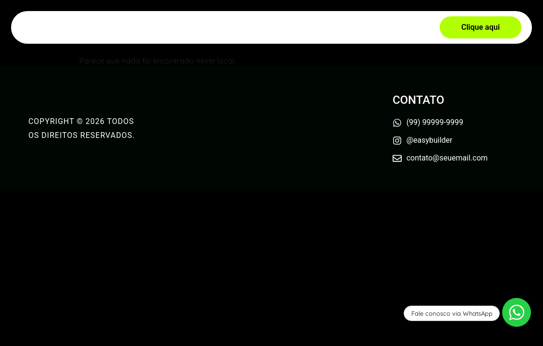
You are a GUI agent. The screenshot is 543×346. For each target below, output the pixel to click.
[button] (480, 27)
